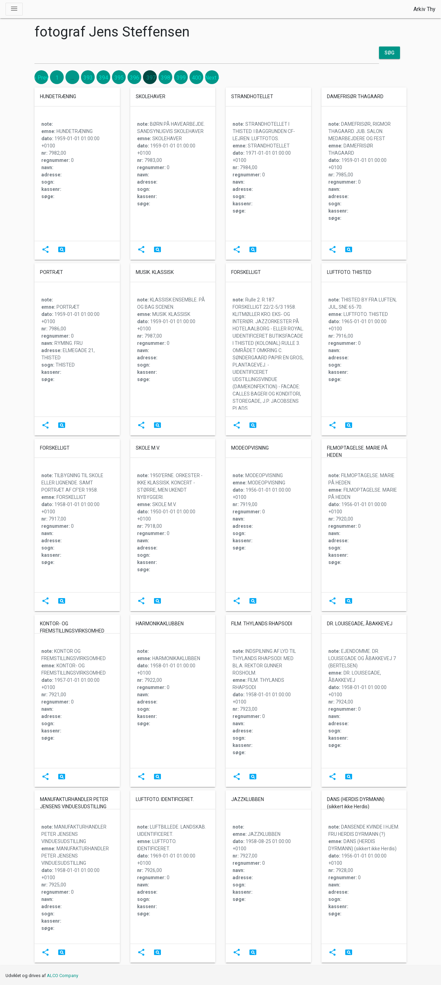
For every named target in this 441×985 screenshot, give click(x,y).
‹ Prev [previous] (41, 77)
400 (196, 77)
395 (119, 77)
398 (165, 77)
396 (134, 77)
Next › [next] (212, 77)
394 (103, 77)
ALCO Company (62, 975)
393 (88, 77)
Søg (389, 52)
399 (181, 77)
